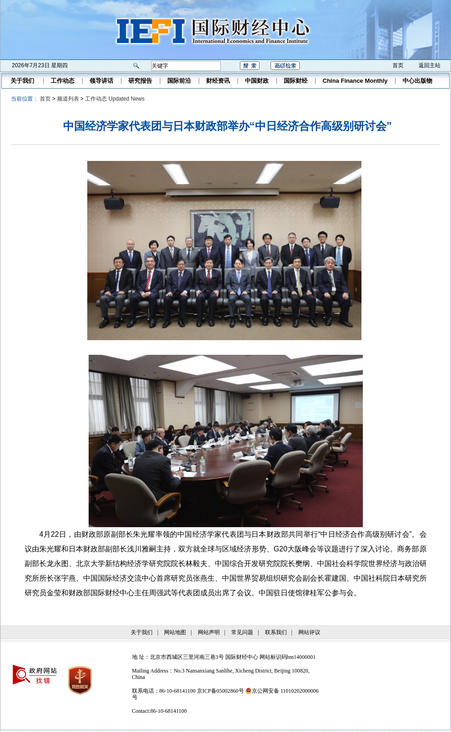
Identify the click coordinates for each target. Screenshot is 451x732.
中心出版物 (417, 80)
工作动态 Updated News (114, 99)
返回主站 (429, 65)
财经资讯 (218, 80)
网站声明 (209, 632)
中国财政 (257, 80)
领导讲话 (101, 80)
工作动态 (62, 80)
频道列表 (68, 99)
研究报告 (140, 80)
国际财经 (296, 80)
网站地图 (175, 632)
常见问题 (242, 632)
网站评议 (309, 632)
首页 (398, 65)
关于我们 (22, 80)
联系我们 (276, 632)
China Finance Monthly (355, 80)
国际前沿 (179, 80)
